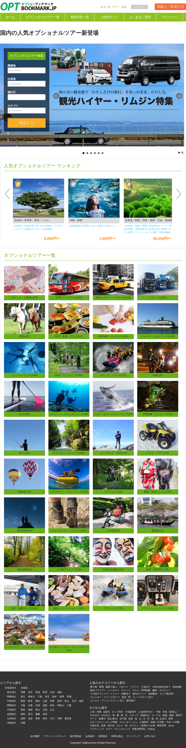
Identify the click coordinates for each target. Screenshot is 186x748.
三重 (69, 705)
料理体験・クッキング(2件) (113, 336)
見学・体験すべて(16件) (24, 608)
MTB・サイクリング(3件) (69, 375)
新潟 (59, 701)
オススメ (133, 725)
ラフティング (97, 729)
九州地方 (11, 718)
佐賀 (30, 718)
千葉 (40, 696)
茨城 (69, 696)
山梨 (45, 701)
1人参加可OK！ (146, 712)
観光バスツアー (98, 690)
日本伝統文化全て (161, 687)
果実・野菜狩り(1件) (157, 569)
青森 (23, 692)
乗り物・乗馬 (97, 687)
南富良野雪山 (139, 729)
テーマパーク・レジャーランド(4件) (25, 647)
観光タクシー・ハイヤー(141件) (113, 297)
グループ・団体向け (139, 715)
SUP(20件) (24, 414)
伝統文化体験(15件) (113, 569)
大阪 (23, 705)
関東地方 (11, 696)
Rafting (151, 729)
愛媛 (37, 714)
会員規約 (90, 736)
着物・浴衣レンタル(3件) (158, 491)
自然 (130, 719)
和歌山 (60, 705)
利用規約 (102, 736)
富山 (67, 701)
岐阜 (30, 701)
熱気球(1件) (24, 491)
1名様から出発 (147, 725)
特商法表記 (117, 736)
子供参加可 (130, 712)
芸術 (103, 725)
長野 (52, 701)
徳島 (23, 714)
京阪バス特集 (157, 722)
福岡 (23, 718)
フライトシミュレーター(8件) (157, 608)
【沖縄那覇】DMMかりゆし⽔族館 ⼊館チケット (93, 226)
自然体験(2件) (24, 569)
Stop (182, 153)
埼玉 (47, 696)
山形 (52, 692)
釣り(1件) (24, 453)
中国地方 (11, 710)
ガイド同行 (117, 712)
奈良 (52, 705)
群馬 (62, 696)
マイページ (169, 17)
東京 (23, 696)
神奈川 (31, 696)
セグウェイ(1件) (113, 491)
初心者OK (113, 719)
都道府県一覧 (80, 17)
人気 (92, 712)
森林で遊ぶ (111, 687)
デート (93, 719)
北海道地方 (10, 688)
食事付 (102, 719)
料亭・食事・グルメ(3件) (69, 336)
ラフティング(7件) (113, 608)
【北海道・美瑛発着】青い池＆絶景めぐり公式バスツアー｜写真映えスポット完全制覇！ (38, 227)
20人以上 (106, 715)
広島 (45, 710)
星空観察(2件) (24, 530)
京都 (37, 705)
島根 (30, 710)
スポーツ (123, 687)
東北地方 (11, 692)
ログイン (139, 6)
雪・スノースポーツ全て (140, 697)
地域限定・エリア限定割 (160, 694)
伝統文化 (94, 725)
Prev (56, 96)
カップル (156, 715)
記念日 (163, 719)
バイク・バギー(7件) (157, 453)
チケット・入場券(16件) (24, 297)
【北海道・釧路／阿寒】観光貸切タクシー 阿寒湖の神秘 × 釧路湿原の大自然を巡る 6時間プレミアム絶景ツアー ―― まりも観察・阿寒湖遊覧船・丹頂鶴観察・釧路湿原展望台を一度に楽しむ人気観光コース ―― (149, 229)
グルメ (119, 725)
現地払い (173, 712)
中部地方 (11, 701)
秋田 (45, 692)
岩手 (30, 692)
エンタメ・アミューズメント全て (107, 700)
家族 (165, 715)
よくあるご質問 (140, 17)
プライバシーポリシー (54, 736)
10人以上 (94, 715)
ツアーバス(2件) (158, 297)
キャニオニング (122, 729)
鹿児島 (68, 718)
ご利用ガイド (109, 17)
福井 (81, 701)
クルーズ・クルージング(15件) (158, 336)
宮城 (37, 692)
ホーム (10, 17)
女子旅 (123, 719)
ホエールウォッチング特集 (103, 722)
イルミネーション (128, 722)
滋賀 (45, 705)
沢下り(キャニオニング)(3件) (69, 453)
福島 (59, 692)
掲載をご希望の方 (170, 7)
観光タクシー (139, 694)
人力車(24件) (113, 530)
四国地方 (11, 714)
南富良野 (161, 725)
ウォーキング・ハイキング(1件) (69, 530)
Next (179, 96)
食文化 (111, 725)
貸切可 (179, 715)
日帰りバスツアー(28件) (69, 297)
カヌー (109, 729)
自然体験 (177, 687)
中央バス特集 (173, 722)
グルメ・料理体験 (141, 690)
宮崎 (59, 718)
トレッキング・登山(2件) (113, 453)
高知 (45, 714)
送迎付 (106, 712)
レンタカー (113, 690)
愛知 (37, 701)
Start (179, 153)
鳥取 (23, 710)
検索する (26, 123)
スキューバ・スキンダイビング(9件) (69, 414)
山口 (52, 710)
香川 (30, 714)
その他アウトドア (99, 694)
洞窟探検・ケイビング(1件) (158, 414)
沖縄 (23, 723)
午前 (158, 712)
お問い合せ (150, 736)
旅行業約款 (75, 736)
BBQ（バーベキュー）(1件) (69, 608)
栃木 (54, 696)
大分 (52, 718)
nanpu (171, 725)
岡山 (37, 710)
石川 (74, 701)
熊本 (45, 718)
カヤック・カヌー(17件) (113, 375)
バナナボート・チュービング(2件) (69, 491)
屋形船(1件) (157, 530)
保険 (171, 715)
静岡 (23, 701)
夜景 (171, 719)
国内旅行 (130, 700)
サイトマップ (133, 736)
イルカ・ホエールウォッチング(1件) (113, 414)
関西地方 (11, 705)
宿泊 (124, 697)
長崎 (37, 718)
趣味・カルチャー (161, 690)
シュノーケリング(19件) (24, 375)
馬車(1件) (158, 375)
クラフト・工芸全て (140, 687)
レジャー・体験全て (120, 694)
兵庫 (30, 705)
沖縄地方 (11, 723)
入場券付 (144, 722)
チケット (125, 690)
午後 (164, 712)
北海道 (24, 688)
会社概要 (34, 736)
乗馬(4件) (24, 336)
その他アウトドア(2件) (69, 569)
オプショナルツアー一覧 (42, 17)
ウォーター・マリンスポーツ (105, 697)
